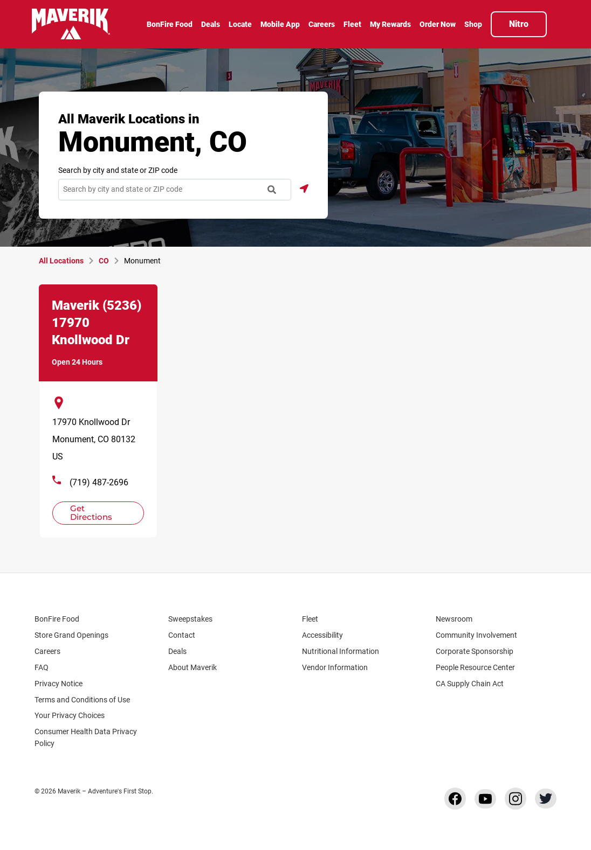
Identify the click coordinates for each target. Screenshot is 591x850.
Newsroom (454, 619)
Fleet (310, 619)
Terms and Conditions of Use (82, 699)
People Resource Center (480, 667)
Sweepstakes (190, 619)
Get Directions (93, 511)
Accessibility (322, 635)
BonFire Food (57, 619)
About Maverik (192, 667)
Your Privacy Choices (79, 715)
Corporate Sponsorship (474, 651)
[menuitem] (170, 25)
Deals (177, 651)
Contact (181, 635)
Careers (53, 651)
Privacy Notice (59, 683)
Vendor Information (335, 667)
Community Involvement (476, 635)
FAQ (42, 667)
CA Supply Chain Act (470, 683)
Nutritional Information (340, 651)
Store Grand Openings (71, 635)
